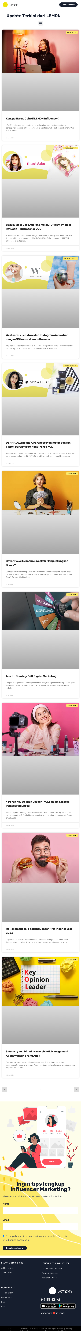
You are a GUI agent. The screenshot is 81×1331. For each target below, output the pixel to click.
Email (6, 1219)
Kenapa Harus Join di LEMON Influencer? (33, 118)
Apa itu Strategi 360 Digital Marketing (31, 676)
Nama (6, 1203)
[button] (40, 23)
